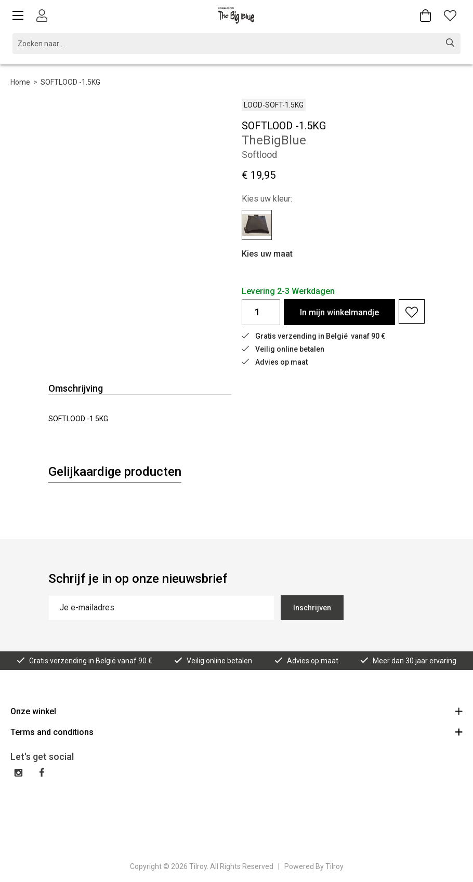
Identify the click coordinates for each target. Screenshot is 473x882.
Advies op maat (275, 362)
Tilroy (334, 866)
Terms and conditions (236, 731)
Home (20, 82)
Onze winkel (236, 710)
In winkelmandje (339, 312)
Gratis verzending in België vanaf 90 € (313, 336)
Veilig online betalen (283, 349)
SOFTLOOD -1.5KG (70, 82)
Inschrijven (312, 608)
